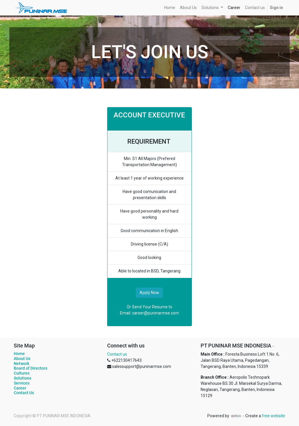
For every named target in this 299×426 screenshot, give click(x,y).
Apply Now (149, 292)
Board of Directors (30, 368)
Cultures (21, 373)
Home (19, 353)
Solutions (22, 378)
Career (20, 388)
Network (21, 363)
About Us (22, 358)
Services (21, 383)
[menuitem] (170, 7)
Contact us (117, 354)
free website (273, 415)
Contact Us (24, 392)
